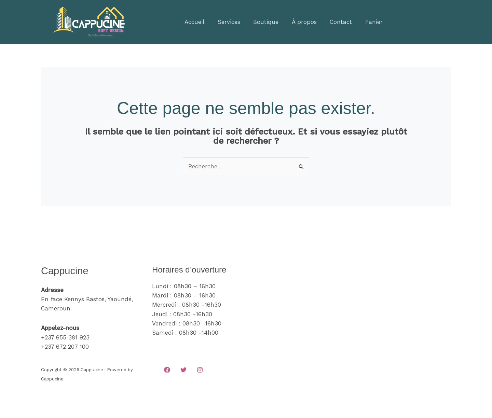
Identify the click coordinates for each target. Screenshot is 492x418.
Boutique (262, 21)
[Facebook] (167, 370)
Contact (334, 21)
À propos (298, 21)
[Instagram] (200, 370)
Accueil (194, 21)
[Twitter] (183, 370)
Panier (365, 21)
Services (226, 21)
